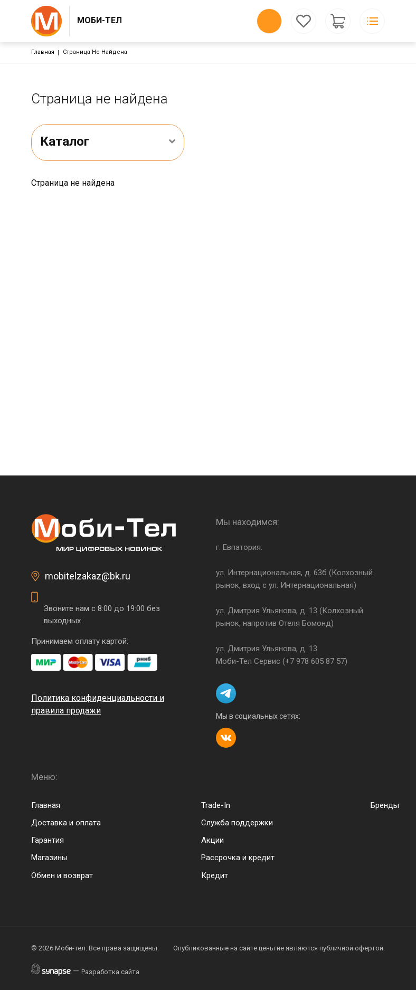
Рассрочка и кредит (238, 857)
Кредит (214, 875)
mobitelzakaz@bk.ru (87, 576)
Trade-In (215, 805)
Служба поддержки (237, 822)
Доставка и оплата (66, 822)
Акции (212, 840)
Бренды (385, 805)
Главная (42, 52)
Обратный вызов (269, 21)
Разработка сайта (110, 972)
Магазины (49, 857)
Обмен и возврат (62, 875)
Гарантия (47, 840)
